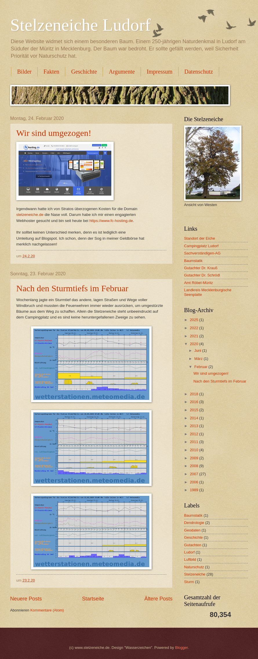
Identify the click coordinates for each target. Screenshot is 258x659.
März (199, 358)
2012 (194, 434)
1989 (194, 490)
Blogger (181, 647)
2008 (194, 466)
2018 (194, 394)
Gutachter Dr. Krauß (200, 268)
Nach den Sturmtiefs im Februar (72, 288)
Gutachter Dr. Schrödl (202, 275)
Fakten (51, 71)
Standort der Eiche (199, 238)
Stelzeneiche (195, 574)
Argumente (122, 71)
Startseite (93, 599)
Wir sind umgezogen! (53, 133)
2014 (194, 418)
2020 (194, 344)
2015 (194, 410)
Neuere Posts (26, 599)
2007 (194, 474)
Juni (198, 350)
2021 (194, 336)
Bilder (24, 71)
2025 (194, 320)
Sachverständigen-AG (202, 253)
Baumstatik (193, 260)
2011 (194, 442)
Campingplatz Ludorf (201, 246)
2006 (194, 482)
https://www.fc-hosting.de (111, 221)
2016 (194, 402)
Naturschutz (194, 567)
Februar (201, 367)
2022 (194, 328)
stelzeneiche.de (29, 214)
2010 (194, 450)
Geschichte (84, 71)
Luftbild (190, 559)
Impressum (159, 71)
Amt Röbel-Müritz (198, 283)
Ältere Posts (158, 599)
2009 (194, 458)
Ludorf (189, 552)
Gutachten (192, 545)
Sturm (189, 582)
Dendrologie (194, 522)
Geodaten (192, 530)
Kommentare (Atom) (47, 610)
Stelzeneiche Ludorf (80, 24)
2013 (194, 426)
